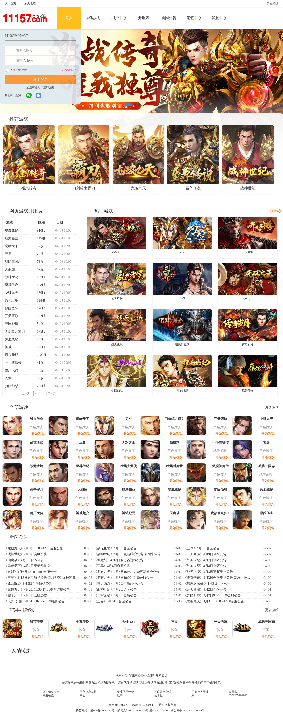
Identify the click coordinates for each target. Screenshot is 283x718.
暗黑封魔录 (182, 344)
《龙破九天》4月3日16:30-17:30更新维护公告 (126, 572)
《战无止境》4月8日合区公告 (115, 548)
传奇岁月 (247, 344)
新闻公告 (168, 18)
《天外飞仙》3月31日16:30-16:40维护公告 (34, 601)
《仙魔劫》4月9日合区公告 (24, 560)
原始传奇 (247, 390)
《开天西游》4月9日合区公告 (204, 554)
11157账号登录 (17, 35)
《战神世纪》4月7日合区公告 (204, 560)
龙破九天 (11, 292)
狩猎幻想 (11, 386)
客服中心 (218, 18)
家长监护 (148, 675)
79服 (38, 261)
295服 (39, 386)
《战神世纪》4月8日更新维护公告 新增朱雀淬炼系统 (130, 554)
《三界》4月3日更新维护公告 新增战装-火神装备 (39, 577)
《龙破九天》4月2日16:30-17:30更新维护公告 (37, 589)
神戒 (8, 347)
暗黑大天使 (128, 466)
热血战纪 (11, 339)
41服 (38, 362)
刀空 (8, 378)
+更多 (275, 211)
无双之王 (247, 298)
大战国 (10, 269)
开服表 (144, 18)
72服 (38, 254)
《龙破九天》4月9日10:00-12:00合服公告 (33, 548)
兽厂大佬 (11, 370)
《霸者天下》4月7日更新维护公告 (29, 566)
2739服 (40, 355)
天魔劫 (174, 513)
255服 (39, 339)
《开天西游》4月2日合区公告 (204, 589)
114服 (39, 300)
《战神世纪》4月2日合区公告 (115, 589)
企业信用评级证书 (125, 693)
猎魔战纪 (11, 230)
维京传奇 (36, 419)
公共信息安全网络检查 (50, 693)
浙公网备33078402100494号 (188, 710)
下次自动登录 (16, 70)
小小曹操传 (13, 362)
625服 (39, 347)
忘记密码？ (69, 70)
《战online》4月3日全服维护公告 (28, 583)
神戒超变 (82, 513)
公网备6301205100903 (238, 693)
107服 (39, 277)
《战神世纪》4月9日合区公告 (25, 554)
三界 (8, 254)
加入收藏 (30, 3)
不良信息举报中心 (88, 693)
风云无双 (11, 355)
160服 (39, 292)
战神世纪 (11, 277)
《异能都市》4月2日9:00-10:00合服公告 (212, 595)
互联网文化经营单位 (162, 693)
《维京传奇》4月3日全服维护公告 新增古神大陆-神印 (220, 577)
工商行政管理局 (199, 693)
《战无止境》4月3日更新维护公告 (208, 572)
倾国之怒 (11, 308)
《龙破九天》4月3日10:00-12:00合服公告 (123, 577)
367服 (39, 316)
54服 (38, 324)
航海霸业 (11, 238)
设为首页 (10, 3)
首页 (69, 18)
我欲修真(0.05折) (220, 513)
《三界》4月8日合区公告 (201, 548)
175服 (39, 331)
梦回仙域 (117, 390)
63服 (38, 378)
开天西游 (11, 316)
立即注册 (49, 87)
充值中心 (193, 18)
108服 (39, 285)
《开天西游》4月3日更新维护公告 (118, 583)
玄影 (266, 442)
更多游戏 (271, 407)
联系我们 (121, 675)
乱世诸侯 (117, 298)
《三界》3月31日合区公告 (113, 601)
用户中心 (118, 18)
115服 (39, 238)
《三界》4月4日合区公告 (112, 566)
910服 (39, 230)
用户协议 (161, 675)
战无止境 (11, 300)
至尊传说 (11, 285)
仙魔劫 (174, 442)
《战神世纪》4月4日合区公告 (204, 566)
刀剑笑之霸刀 (15, 331)
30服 (38, 370)
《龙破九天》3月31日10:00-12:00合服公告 (213, 601)
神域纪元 (128, 513)
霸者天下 (11, 246)
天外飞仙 (128, 622)
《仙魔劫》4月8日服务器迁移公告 (118, 560)
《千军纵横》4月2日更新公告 (115, 595)
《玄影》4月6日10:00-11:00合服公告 (30, 572)
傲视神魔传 (220, 466)
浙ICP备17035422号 (102, 710)
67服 (38, 269)
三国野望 (11, 324)
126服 (39, 308)
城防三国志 (13, 261)
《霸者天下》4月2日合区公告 (25, 595)
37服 (38, 246)
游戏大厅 (93, 18)
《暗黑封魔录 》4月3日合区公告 (207, 583)
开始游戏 (38, 434)
